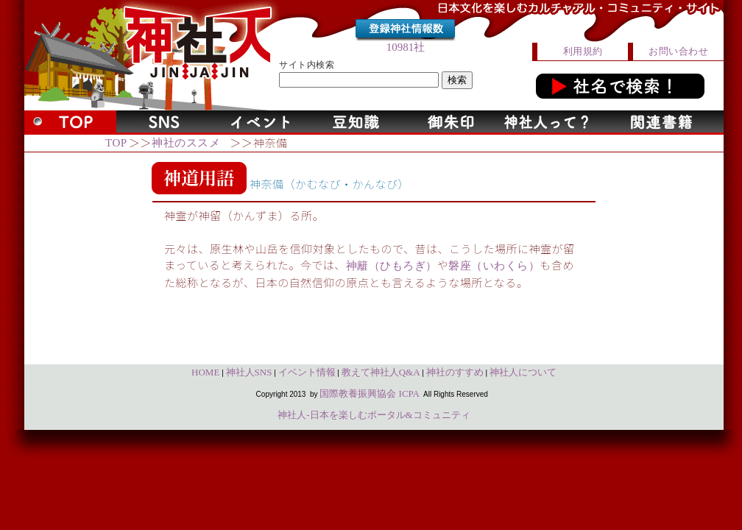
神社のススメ (186, 143)
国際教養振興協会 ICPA (369, 393)
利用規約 (583, 51)
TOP (116, 143)
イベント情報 (307, 372)
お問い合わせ (678, 51)
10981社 (405, 47)
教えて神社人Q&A (381, 372)
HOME (205, 372)
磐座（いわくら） (494, 266)
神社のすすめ (455, 372)
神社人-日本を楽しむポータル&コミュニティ (374, 414)
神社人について (523, 372)
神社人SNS (249, 372)
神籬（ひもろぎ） (391, 266)
